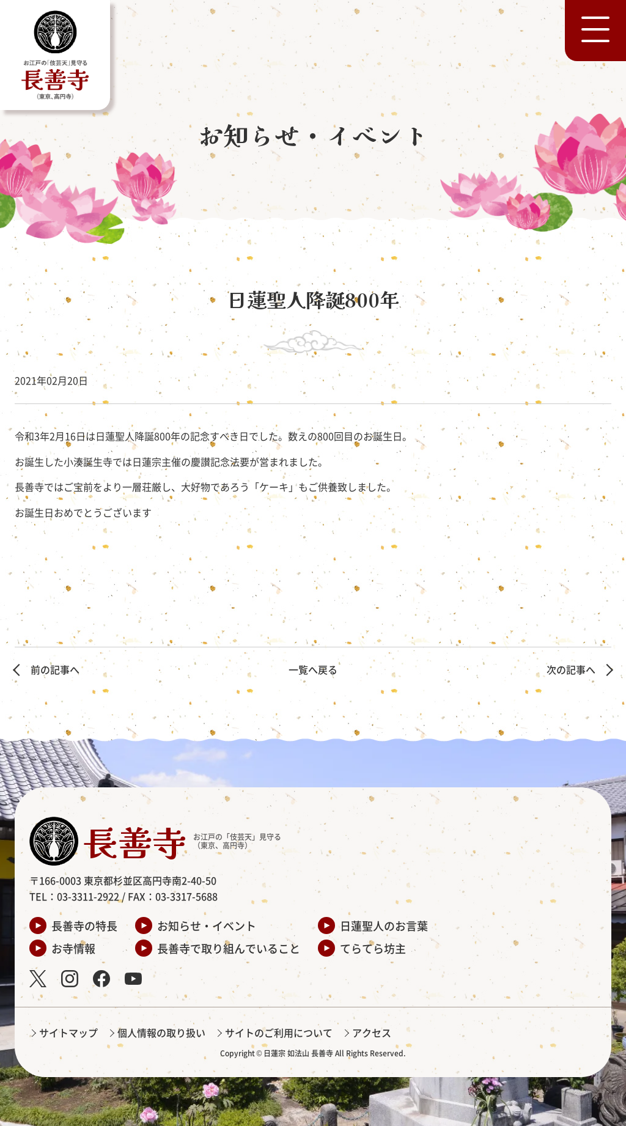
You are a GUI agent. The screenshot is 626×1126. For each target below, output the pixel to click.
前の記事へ (55, 669)
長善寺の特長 (84, 925)
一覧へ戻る (313, 669)
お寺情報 (73, 948)
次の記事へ (571, 669)
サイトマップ (68, 1032)
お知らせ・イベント (206, 925)
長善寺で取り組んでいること (228, 948)
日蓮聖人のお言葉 (384, 925)
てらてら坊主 (373, 948)
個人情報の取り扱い (161, 1032)
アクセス (371, 1032)
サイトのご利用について (279, 1032)
